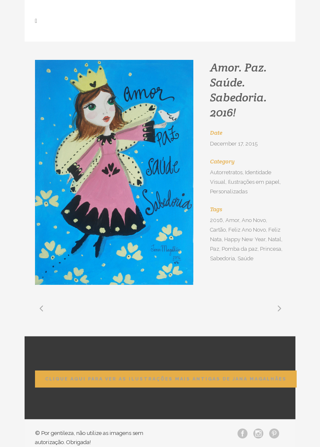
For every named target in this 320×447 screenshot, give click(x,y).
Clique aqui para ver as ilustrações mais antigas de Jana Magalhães (166, 379)
